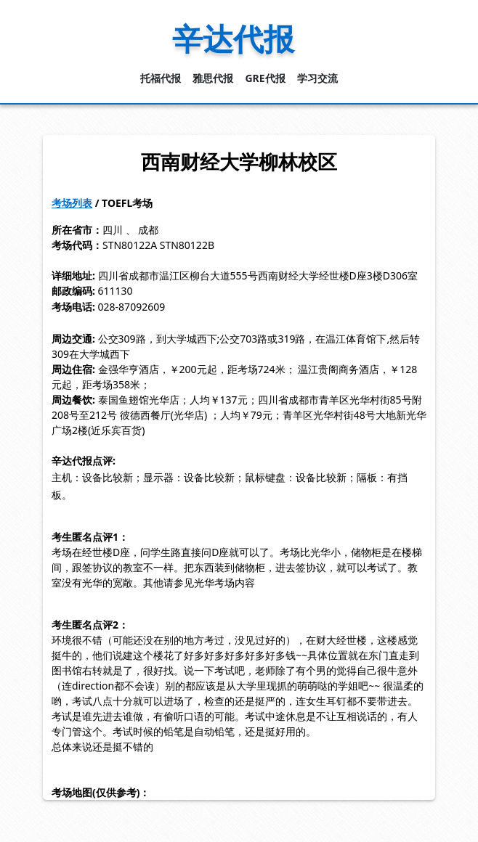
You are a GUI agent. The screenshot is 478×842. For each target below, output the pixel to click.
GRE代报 (265, 78)
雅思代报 (213, 78)
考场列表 (72, 203)
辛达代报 (233, 38)
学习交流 (317, 78)
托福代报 (160, 78)
